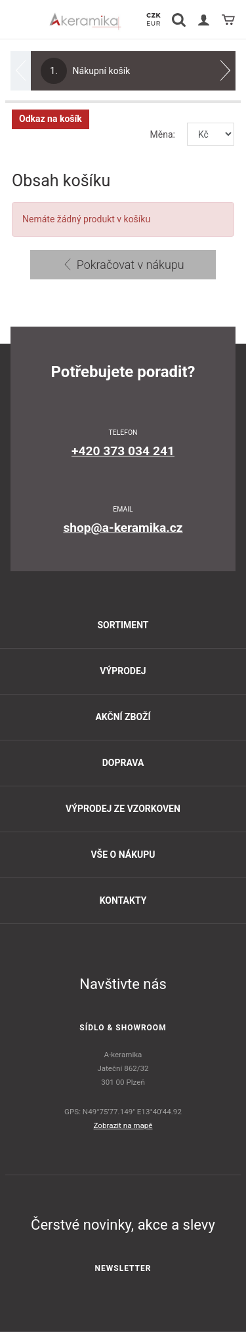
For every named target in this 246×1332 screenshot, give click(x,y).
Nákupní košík (85, 71)
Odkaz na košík (50, 118)
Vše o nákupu (123, 854)
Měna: (162, 134)
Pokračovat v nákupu (123, 265)
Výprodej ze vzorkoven (123, 808)
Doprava (123, 762)
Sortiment (122, 625)
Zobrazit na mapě (123, 1125)
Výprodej (123, 671)
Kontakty (123, 900)
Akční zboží (122, 717)
